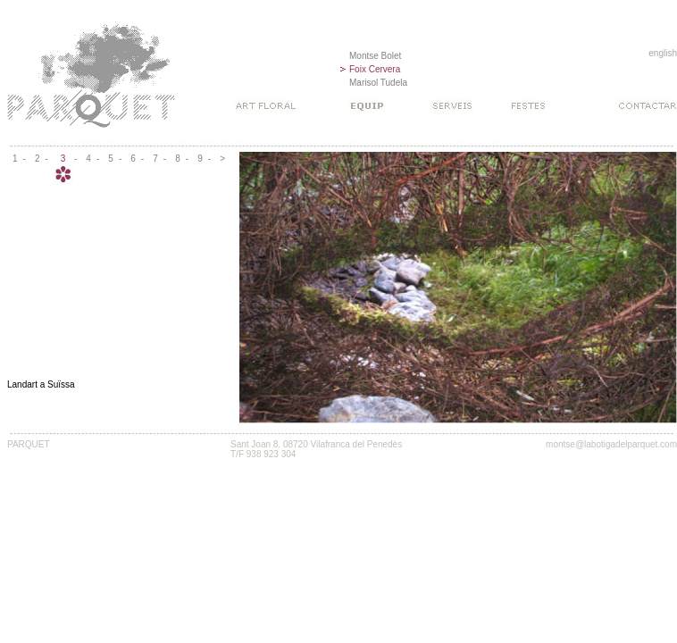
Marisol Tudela (378, 83)
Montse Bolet (375, 56)
